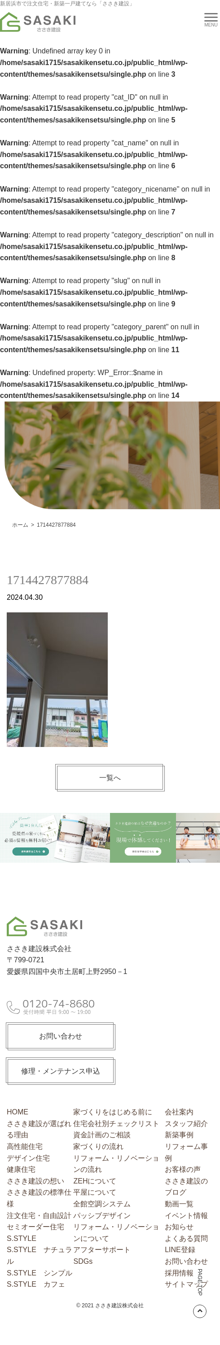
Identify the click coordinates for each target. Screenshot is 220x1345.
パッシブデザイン (102, 1215)
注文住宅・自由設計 (39, 1215)
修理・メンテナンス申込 (60, 1071)
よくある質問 (186, 1238)
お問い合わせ (60, 1036)
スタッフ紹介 (186, 1123)
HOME (17, 1112)
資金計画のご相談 (102, 1135)
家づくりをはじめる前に (112, 1112)
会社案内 (179, 1112)
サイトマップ (186, 1284)
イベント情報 (186, 1215)
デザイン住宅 (28, 1158)
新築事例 (179, 1135)
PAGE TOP (200, 1293)
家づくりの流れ (98, 1146)
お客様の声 (183, 1169)
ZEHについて (94, 1181)
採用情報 (179, 1273)
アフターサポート (102, 1249)
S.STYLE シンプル (39, 1273)
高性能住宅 (25, 1146)
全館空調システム (102, 1204)
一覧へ (110, 778)
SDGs (82, 1261)
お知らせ (179, 1227)
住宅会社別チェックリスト (116, 1123)
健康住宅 (21, 1169)
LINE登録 (180, 1249)
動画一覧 (179, 1204)
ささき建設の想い (35, 1181)
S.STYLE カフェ (36, 1284)
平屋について (94, 1192)
